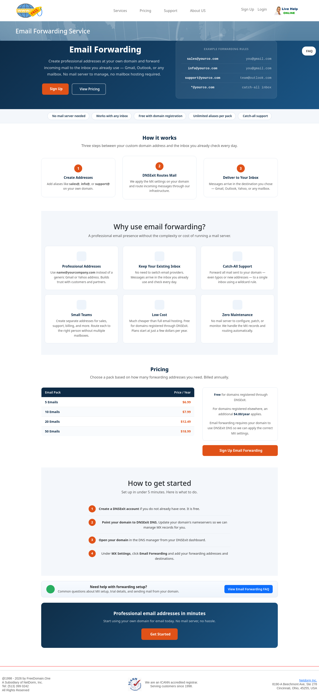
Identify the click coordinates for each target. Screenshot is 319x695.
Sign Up (247, 9)
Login (262, 9)
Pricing (145, 10)
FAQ (309, 51)
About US (198, 10)
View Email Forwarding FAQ (248, 589)
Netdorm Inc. (308, 680)
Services (120, 10)
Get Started (160, 634)
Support (170, 10)
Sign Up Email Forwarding (241, 450)
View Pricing (89, 89)
